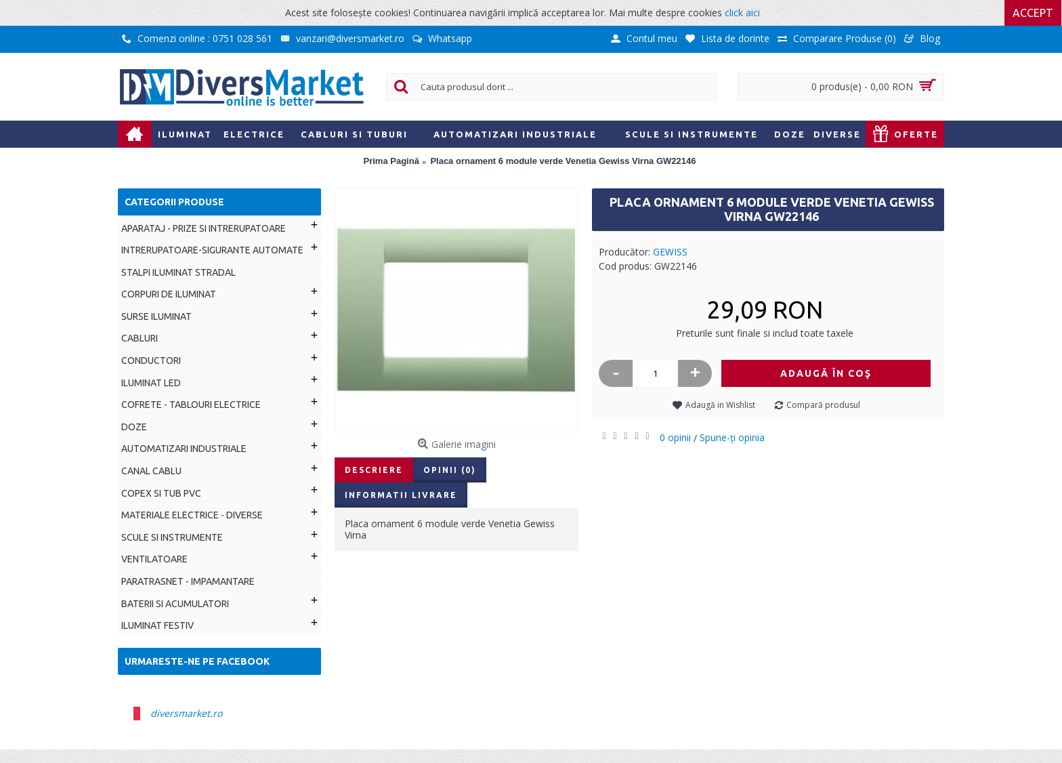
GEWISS (670, 251)
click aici (742, 12)
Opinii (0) (449, 470)
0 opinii (675, 437)
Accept (1033, 13)
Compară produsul (823, 405)
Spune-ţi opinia (732, 437)
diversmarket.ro (186, 713)
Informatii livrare (401, 495)
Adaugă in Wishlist (720, 405)
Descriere (374, 470)
